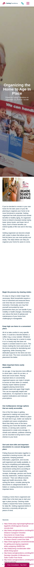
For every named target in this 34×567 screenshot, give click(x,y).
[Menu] (28, 3)
